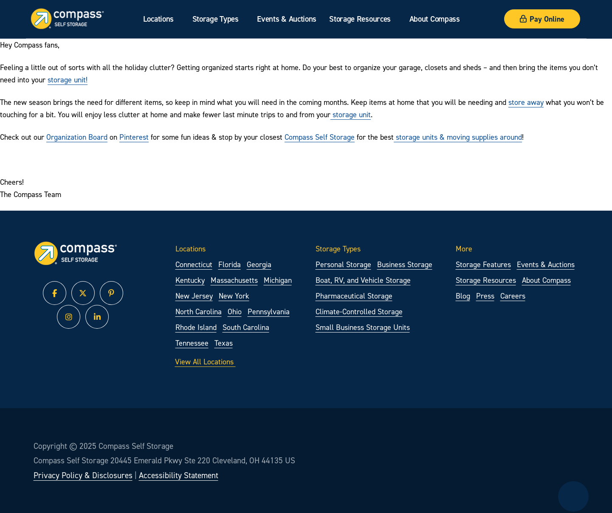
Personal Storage (343, 264)
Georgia (259, 264)
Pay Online (542, 19)
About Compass (434, 19)
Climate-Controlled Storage (359, 311)
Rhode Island (196, 327)
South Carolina (246, 327)
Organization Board (76, 136)
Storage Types (215, 19)
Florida (229, 264)
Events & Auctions (286, 19)
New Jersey (194, 295)
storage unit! (67, 79)
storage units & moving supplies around (458, 136)
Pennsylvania (269, 311)
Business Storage (404, 264)
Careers (512, 295)
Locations (158, 19)
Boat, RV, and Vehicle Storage (363, 280)
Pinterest (134, 136)
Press (485, 295)
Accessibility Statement (178, 475)
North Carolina (198, 311)
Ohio (235, 311)
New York (234, 295)
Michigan (278, 280)
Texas (223, 342)
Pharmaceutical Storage (354, 295)
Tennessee (192, 342)
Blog (463, 295)
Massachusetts (234, 280)
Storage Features (483, 264)
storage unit (350, 114)
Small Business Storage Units (363, 327)
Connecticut (193, 264)
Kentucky (190, 280)
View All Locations (211, 360)
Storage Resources (360, 19)
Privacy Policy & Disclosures (83, 475)
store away (526, 102)
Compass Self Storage (320, 136)
